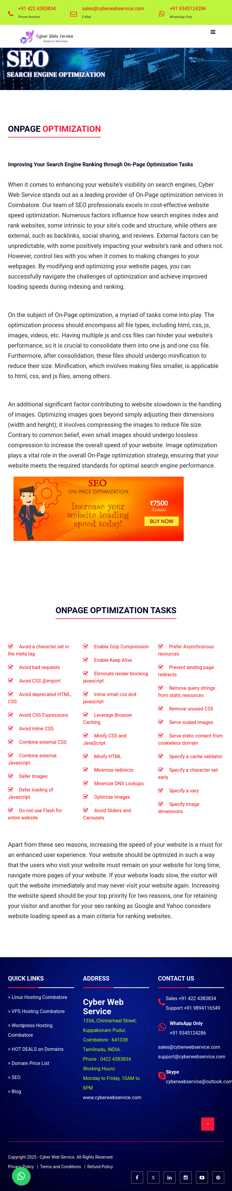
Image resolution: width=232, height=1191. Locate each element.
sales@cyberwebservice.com (113, 8)
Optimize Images (112, 797)
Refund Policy (100, 1166)
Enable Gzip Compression (121, 647)
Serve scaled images (191, 722)
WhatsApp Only (181, 17)
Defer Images (33, 776)
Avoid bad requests (39, 667)
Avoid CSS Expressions (43, 715)
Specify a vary (184, 791)
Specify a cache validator (195, 756)
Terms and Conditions (60, 1166)
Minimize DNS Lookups (119, 783)
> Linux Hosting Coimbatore (37, 997)
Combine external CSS (43, 742)
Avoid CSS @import (40, 681)
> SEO (14, 1077)
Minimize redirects (114, 770)
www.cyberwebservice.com (112, 1097)
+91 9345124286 (188, 8)
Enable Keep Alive (113, 660)
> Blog (14, 1091)
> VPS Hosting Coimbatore (36, 1011)
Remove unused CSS (191, 709)
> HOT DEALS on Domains (36, 1049)
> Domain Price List (29, 1063)
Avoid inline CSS (36, 728)
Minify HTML (108, 756)
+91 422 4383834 (37, 8)
